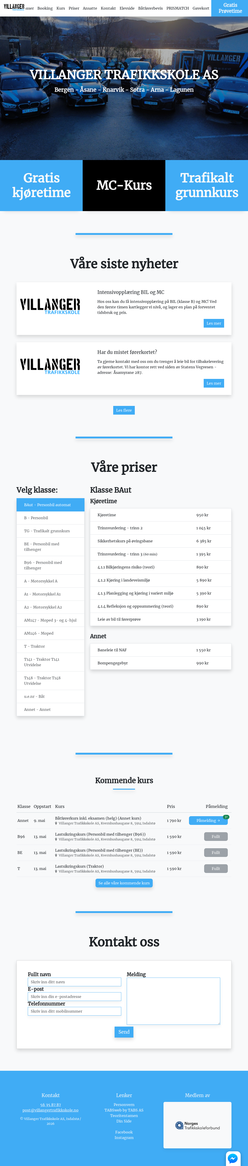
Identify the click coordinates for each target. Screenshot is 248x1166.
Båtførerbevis (150, 8)
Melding (136, 974)
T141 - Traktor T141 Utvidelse (41, 662)
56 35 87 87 (50, 1104)
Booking (45, 8)
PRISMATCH (177, 8)
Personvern (124, 1104)
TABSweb (113, 1110)
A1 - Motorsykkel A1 (42, 594)
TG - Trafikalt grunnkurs (47, 531)
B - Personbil (36, 518)
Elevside (127, 8)
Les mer (214, 323)
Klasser (27, 8)
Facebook (124, 1132)
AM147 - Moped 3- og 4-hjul (50, 620)
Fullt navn (39, 974)
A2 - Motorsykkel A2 (43, 607)
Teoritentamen (124, 1115)
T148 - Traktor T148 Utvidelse (42, 681)
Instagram (124, 1137)
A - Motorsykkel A (40, 581)
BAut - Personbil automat (47, 505)
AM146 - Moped (39, 633)
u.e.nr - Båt (34, 696)
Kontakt (108, 8)
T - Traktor (34, 646)
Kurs (60, 8)
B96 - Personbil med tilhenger (43, 565)
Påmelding (212, 819)
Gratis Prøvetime (230, 8)
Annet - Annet (37, 709)
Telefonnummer (46, 1004)
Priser (74, 8)
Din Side (124, 1121)
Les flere (124, 410)
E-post (36, 989)
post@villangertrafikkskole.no (51, 1110)
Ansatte (90, 8)
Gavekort (201, 8)
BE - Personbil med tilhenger (41, 547)
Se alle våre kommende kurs (124, 883)
